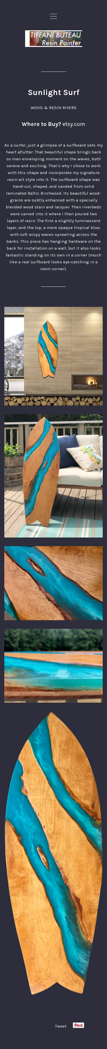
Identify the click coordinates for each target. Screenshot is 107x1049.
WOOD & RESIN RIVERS (53, 107)
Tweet (60, 1026)
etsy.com (73, 124)
